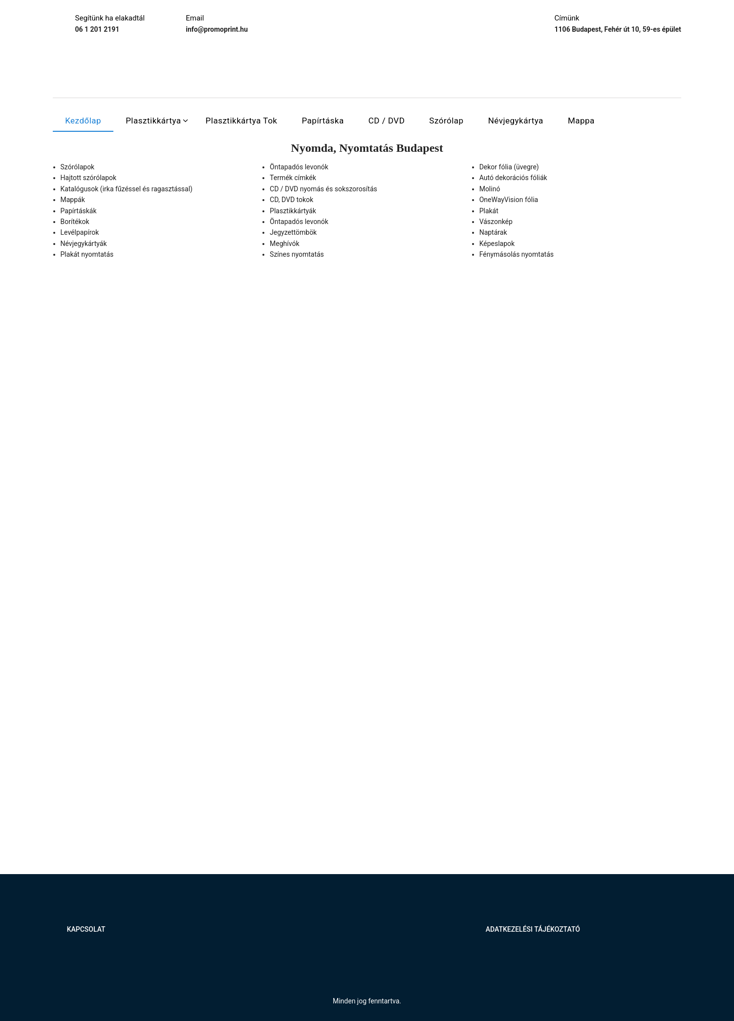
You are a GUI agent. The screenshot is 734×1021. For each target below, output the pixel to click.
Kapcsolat (86, 929)
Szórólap (446, 120)
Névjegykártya (515, 120)
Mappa (581, 120)
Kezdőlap (83, 120)
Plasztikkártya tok (242, 120)
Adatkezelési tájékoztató (533, 929)
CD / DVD (386, 120)
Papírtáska (323, 120)
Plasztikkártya (153, 120)
